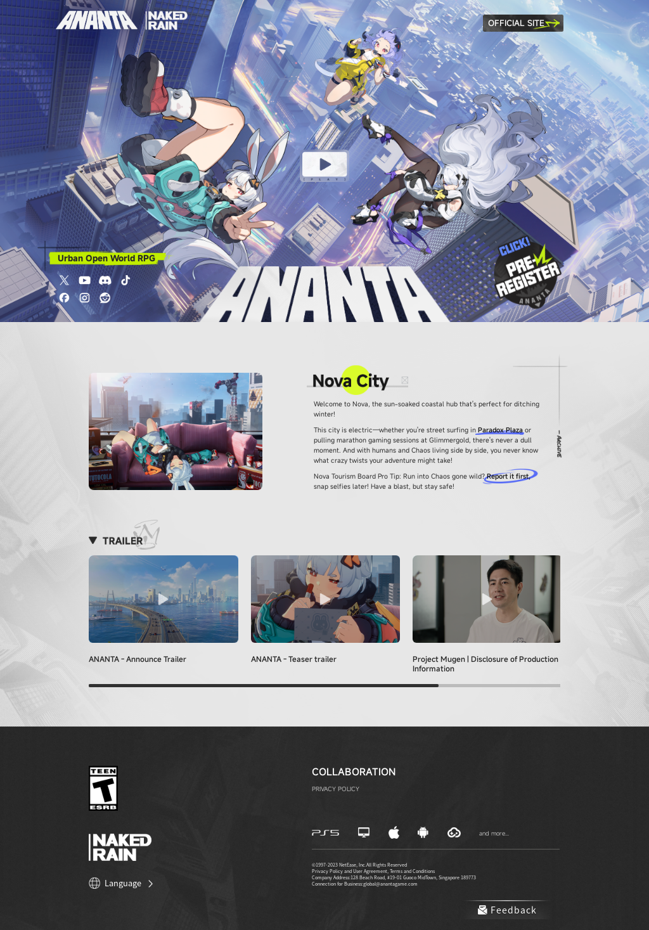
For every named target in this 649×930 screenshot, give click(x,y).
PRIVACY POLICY (335, 789)
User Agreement (370, 871)
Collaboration (353, 771)
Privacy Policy (327, 871)
